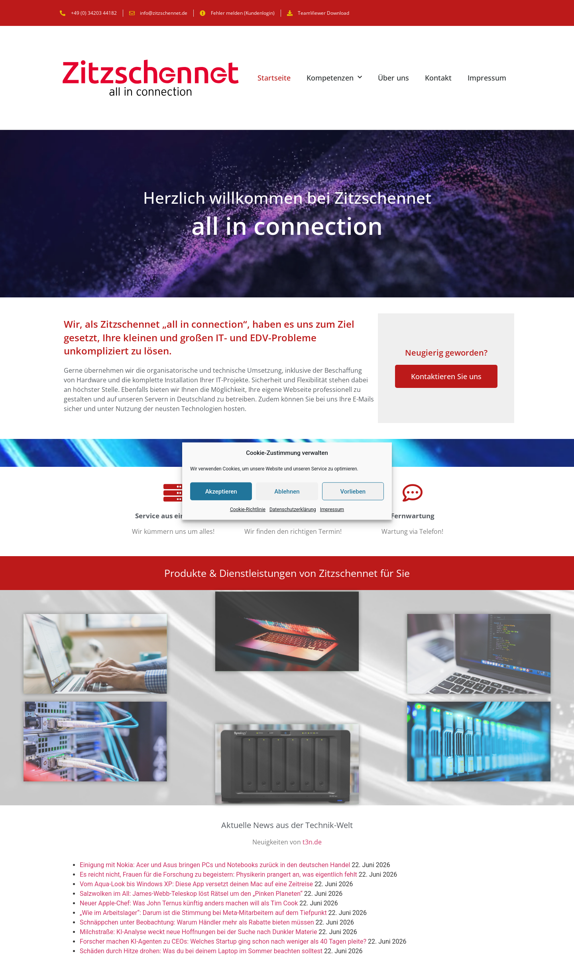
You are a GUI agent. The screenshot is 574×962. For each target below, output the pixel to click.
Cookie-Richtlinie (247, 509)
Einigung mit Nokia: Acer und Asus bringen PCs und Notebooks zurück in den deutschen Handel (215, 865)
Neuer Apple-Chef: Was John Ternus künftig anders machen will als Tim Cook (189, 903)
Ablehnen (286, 491)
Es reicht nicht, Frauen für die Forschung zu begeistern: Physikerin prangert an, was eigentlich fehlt (218, 874)
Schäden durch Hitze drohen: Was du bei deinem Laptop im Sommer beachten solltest (201, 951)
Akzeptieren (221, 491)
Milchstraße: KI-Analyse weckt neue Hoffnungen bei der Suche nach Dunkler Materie (198, 932)
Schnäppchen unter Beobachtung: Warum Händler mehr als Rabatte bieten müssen (197, 922)
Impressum (332, 509)
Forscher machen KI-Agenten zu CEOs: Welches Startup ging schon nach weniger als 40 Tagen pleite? (223, 941)
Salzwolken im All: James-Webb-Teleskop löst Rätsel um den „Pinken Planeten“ (191, 893)
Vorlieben (353, 491)
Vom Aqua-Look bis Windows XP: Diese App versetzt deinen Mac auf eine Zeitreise (196, 884)
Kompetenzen (334, 77)
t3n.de (312, 842)
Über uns (393, 78)
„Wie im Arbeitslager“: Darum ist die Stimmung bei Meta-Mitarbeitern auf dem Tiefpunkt (203, 913)
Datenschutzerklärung (292, 509)
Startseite (274, 78)
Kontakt (438, 78)
